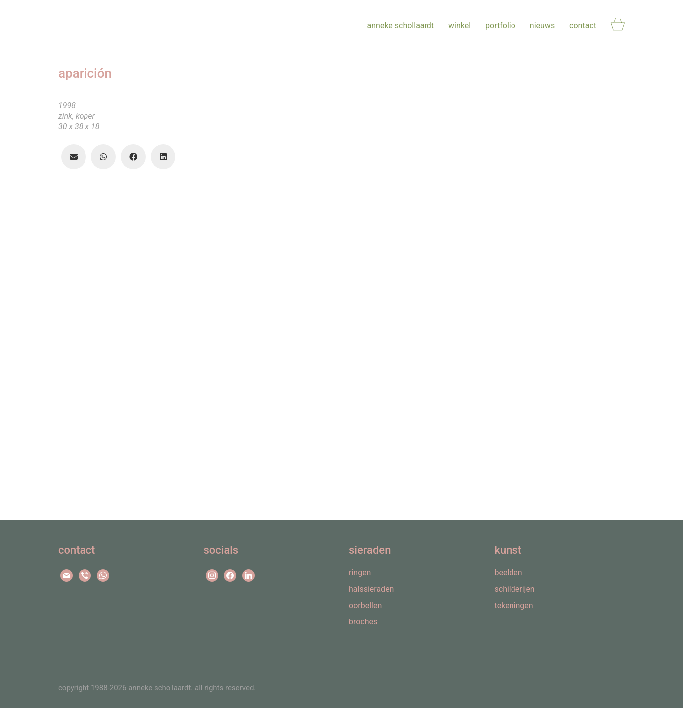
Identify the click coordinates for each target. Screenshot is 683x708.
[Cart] (618, 25)
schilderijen (515, 589)
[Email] (70, 156)
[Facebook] (130, 156)
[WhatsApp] (100, 156)
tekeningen (514, 605)
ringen (360, 572)
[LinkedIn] (160, 156)
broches (363, 621)
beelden (508, 572)
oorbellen (365, 605)
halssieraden (371, 589)
